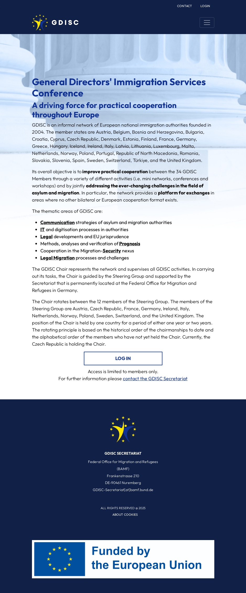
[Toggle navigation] (207, 22)
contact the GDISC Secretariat (155, 379)
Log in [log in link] (123, 358)
